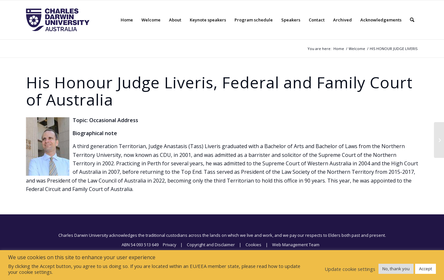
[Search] (412, 19)
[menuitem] (126, 19)
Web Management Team (295, 245)
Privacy (169, 245)
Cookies (253, 245)
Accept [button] (425, 269)
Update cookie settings (350, 269)
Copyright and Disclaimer (211, 245)
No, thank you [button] (396, 269)
